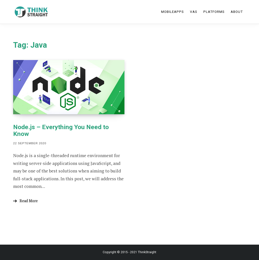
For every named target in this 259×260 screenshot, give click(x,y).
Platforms (214, 12)
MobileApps (172, 12)
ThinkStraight (147, 252)
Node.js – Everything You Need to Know (61, 130)
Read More (28, 200)
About (237, 12)
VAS (193, 12)
